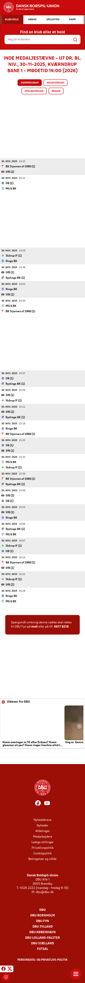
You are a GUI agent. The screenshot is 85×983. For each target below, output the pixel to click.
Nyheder (42, 825)
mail (34, 626)
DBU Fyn (42, 921)
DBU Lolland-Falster (42, 937)
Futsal (42, 948)
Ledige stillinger (42, 842)
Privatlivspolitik (43, 847)
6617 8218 (61, 626)
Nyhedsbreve (42, 819)
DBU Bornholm (42, 915)
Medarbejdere (42, 836)
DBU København (42, 932)
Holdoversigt (55, 83)
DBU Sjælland (42, 943)
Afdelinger (42, 831)
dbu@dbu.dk (45, 892)
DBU (42, 909)
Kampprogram (30, 83)
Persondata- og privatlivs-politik (42, 960)
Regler (56, 91)
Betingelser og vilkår (42, 858)
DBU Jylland (42, 926)
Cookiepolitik (42, 853)
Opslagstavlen (34, 91)
